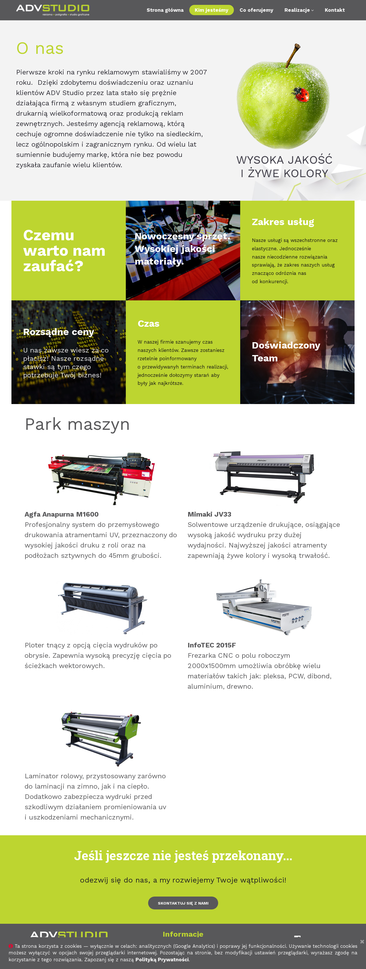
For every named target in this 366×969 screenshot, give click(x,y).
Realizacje (299, 10)
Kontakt (335, 10)
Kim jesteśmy (211, 10)
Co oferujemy (256, 10)
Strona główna (165, 10)
